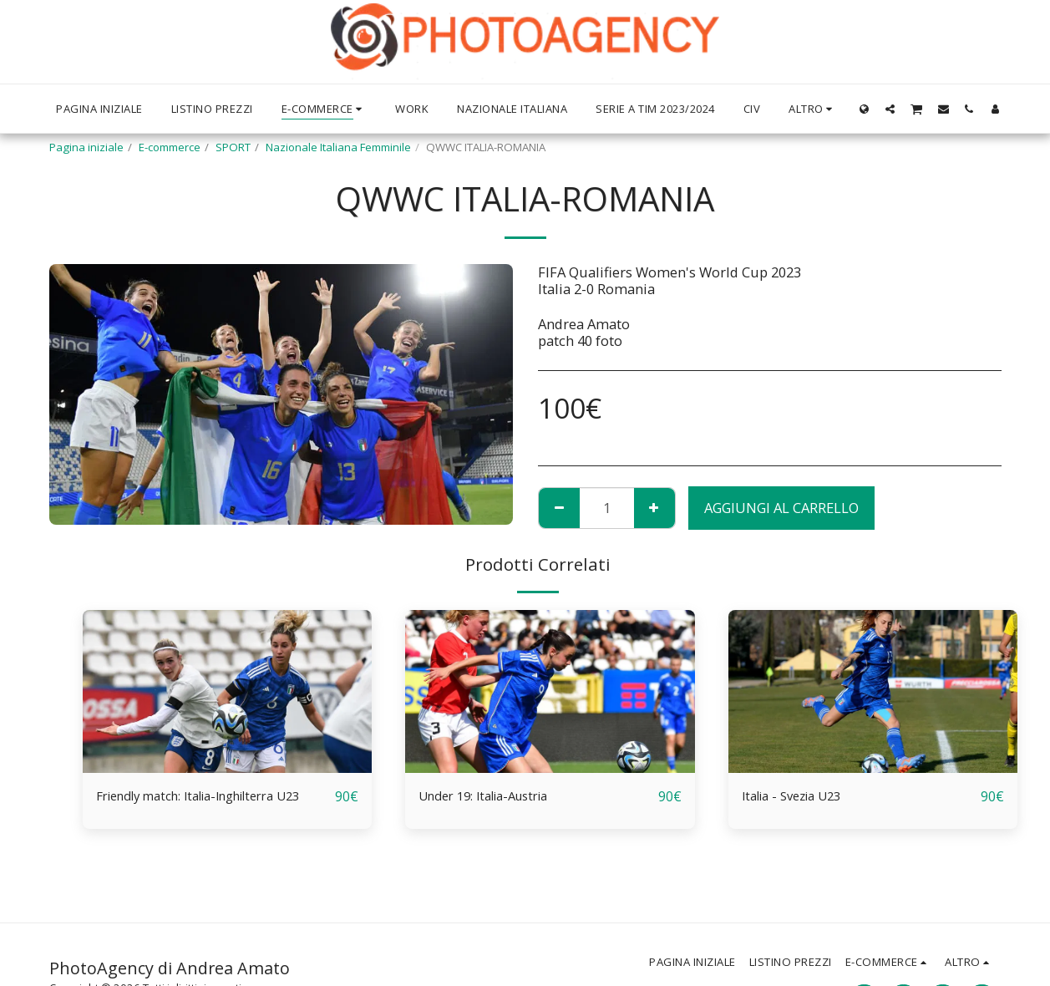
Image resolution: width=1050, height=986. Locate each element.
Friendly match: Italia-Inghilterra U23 (215, 796)
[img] (228, 691)
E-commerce (169, 147)
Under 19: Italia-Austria (493, 796)
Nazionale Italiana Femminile (338, 147)
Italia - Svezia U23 (798, 796)
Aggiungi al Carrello (781, 507)
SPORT (233, 147)
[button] (890, 108)
